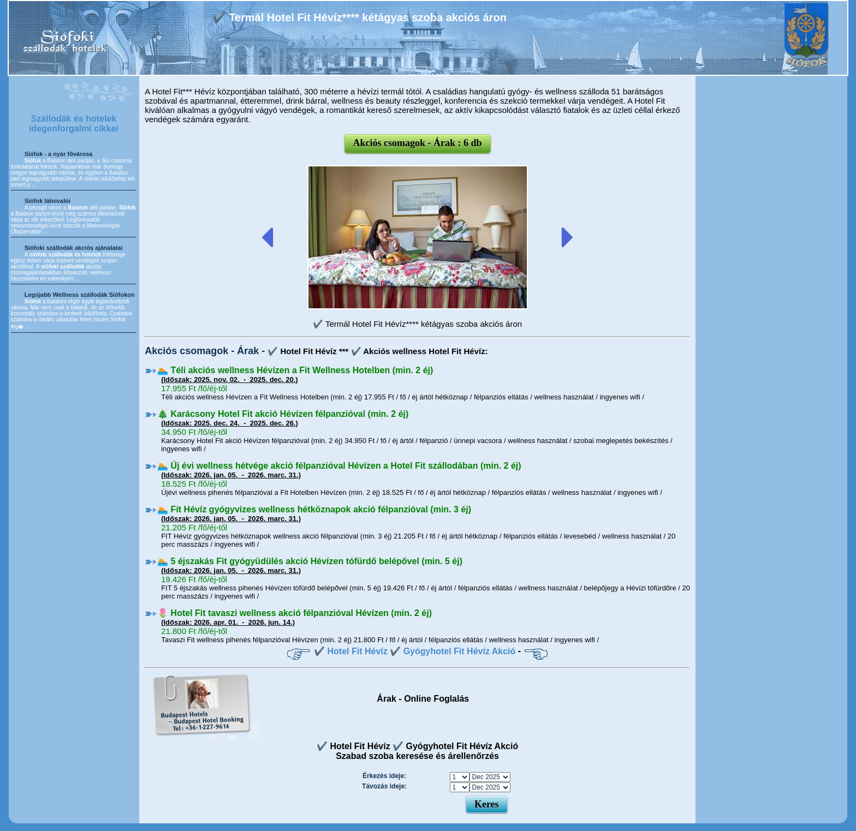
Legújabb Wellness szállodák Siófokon (80, 294)
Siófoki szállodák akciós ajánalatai (74, 247)
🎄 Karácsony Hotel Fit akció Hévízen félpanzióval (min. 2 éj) (282, 414)
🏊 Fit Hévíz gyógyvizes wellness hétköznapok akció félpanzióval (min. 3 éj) (314, 509)
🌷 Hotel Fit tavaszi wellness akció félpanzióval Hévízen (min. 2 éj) (294, 613)
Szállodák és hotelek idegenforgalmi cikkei (73, 123)
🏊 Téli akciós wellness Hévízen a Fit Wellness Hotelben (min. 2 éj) (295, 370)
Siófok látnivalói (47, 201)
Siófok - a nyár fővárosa (59, 154)
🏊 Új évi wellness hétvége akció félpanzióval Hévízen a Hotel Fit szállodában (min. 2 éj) (339, 465)
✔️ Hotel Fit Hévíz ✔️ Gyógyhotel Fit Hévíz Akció (414, 651)
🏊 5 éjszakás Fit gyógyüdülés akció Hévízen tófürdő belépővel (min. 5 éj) (309, 561)
